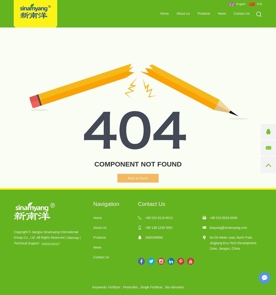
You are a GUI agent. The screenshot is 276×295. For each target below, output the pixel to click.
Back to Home (138, 178)
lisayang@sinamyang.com (228, 227)
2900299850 (154, 237)
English (237, 4)
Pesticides (130, 287)
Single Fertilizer (151, 287)
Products (204, 13)
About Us (183, 13)
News (222, 13)
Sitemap (73, 238)
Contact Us (241, 13)
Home (164, 13)
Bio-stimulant (174, 287)
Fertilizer (114, 287)
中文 (255, 4)
